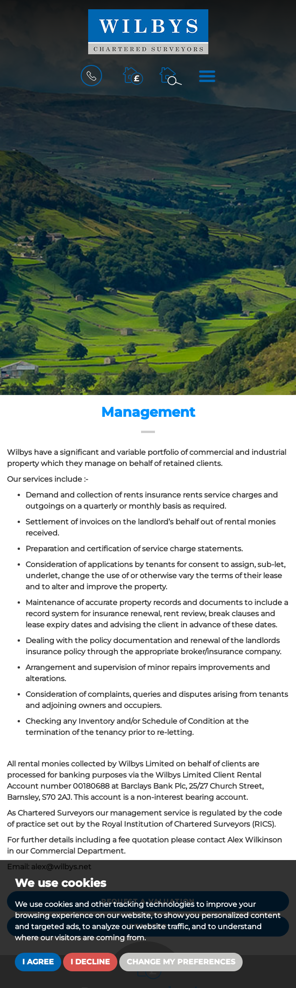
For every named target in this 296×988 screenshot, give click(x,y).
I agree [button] (38, 961)
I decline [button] (90, 961)
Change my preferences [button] (181, 961)
